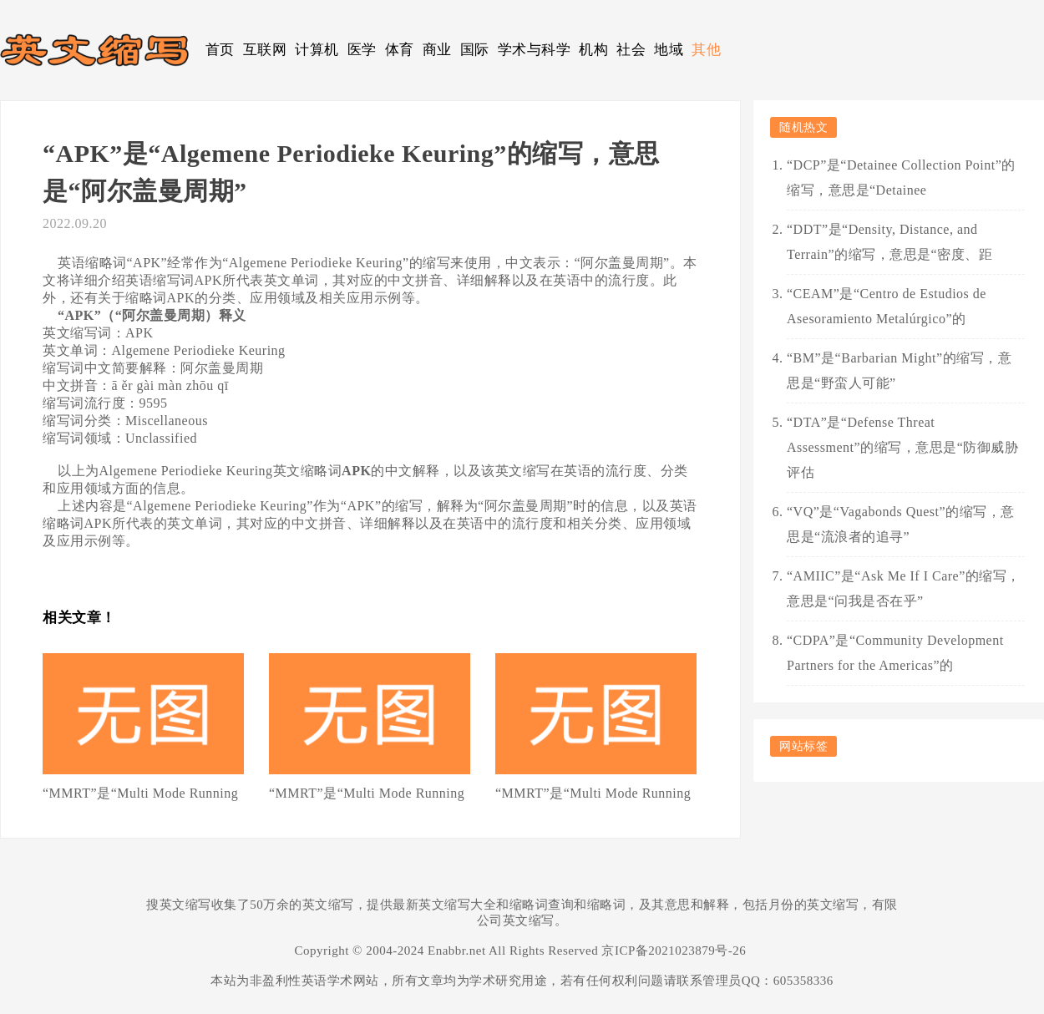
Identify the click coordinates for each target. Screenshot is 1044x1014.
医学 (362, 50)
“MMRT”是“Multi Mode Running (140, 793)
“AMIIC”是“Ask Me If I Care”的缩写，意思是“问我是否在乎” (904, 588)
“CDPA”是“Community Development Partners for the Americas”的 (895, 652)
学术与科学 (534, 50)
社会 (631, 50)
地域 (668, 50)
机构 (593, 50)
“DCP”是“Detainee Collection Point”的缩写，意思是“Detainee (901, 177)
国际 (474, 50)
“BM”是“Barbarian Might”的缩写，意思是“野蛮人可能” (899, 370)
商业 (437, 50)
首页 (220, 50)
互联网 (265, 50)
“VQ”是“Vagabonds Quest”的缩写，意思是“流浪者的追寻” (901, 524)
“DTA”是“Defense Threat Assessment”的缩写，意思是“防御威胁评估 (902, 447)
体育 (399, 50)
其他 (706, 50)
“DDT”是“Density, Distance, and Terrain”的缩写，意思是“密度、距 (889, 241)
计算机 (317, 50)
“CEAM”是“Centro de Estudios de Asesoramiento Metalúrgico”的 (886, 306)
